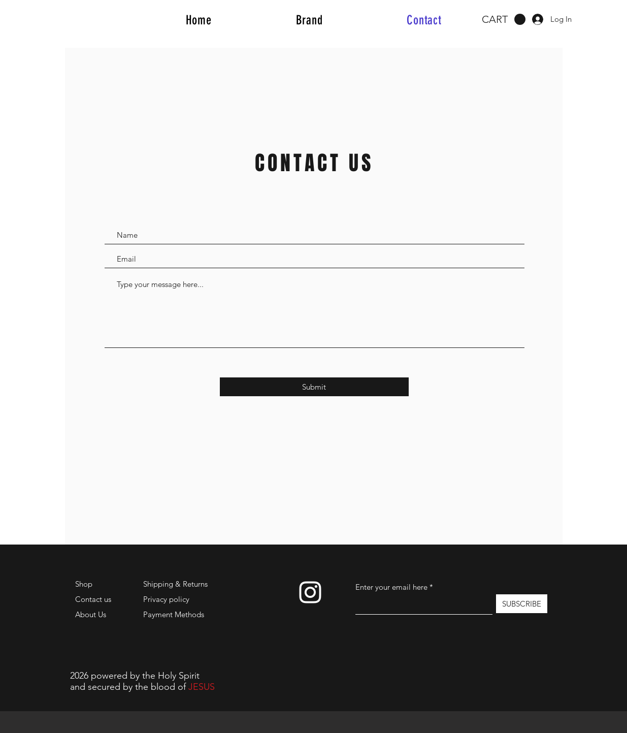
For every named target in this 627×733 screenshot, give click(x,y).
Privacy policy (166, 599)
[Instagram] (310, 592)
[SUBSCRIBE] (521, 603)
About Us (90, 614)
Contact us (93, 599)
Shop (83, 584)
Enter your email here (391, 587)
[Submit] (314, 386)
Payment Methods (174, 614)
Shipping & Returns (175, 584)
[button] (503, 19)
